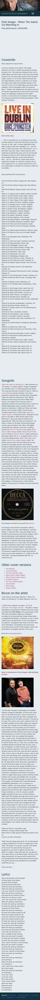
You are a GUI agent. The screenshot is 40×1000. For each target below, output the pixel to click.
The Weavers (10, 569)
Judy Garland (10, 584)
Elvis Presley (10, 586)
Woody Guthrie (11, 588)
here (35, 599)
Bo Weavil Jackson (18, 434)
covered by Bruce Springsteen (14, 13)
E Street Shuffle (20, 997)
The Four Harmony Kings (17, 429)
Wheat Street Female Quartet (15, 577)
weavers (31, 523)
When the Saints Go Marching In (13, 384)
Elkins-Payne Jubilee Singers (15, 575)
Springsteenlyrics (16, 633)
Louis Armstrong (7, 393)
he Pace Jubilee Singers (15, 581)
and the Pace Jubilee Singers (16, 440)
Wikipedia (10, 997)
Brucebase (12, 995)
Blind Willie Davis (30, 438)
